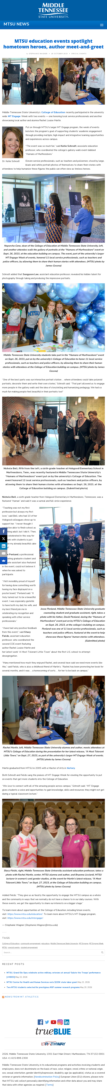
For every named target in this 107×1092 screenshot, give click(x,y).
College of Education (11, 943)
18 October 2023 (59, 54)
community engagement (30, 943)
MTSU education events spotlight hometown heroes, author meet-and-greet (53, 44)
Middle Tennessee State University (64, 943)
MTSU (4, 947)
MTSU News (16, 24)
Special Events (78, 54)
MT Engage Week (96, 943)
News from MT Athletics (22, 997)
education (45, 943)
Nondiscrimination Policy (47, 1076)
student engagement (29, 947)
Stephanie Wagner (38, 54)
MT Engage (83, 943)
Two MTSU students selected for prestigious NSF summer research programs (43, 987)
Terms (49, 1084)
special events (14, 947)
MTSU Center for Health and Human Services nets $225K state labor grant (42, 982)
